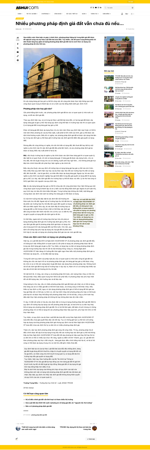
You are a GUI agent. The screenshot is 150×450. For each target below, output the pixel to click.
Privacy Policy (40, 1)
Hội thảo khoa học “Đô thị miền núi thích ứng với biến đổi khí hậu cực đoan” (124, 89)
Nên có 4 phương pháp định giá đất (39, 407)
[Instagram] (98, 7)
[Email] (18, 54)
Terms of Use (52, 1)
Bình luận (89, 440)
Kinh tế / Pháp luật (121, 82)
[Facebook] (91, 7)
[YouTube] (96, 7)
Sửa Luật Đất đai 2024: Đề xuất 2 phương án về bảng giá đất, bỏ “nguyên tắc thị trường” (59, 403)
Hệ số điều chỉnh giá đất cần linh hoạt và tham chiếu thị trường (49, 400)
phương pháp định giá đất (39, 415)
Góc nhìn (119, 101)
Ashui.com (19, 29)
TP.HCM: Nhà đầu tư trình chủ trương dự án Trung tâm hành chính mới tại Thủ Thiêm (124, 78)
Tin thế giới (120, 149)
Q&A (118, 141)
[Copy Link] (18, 58)
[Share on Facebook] (18, 44)
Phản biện (20, 18)
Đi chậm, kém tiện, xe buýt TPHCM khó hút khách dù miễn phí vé (124, 154)
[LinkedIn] (100, 7)
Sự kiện (118, 93)
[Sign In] (122, 14)
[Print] (18, 63)
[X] (93, 7)
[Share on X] (18, 49)
